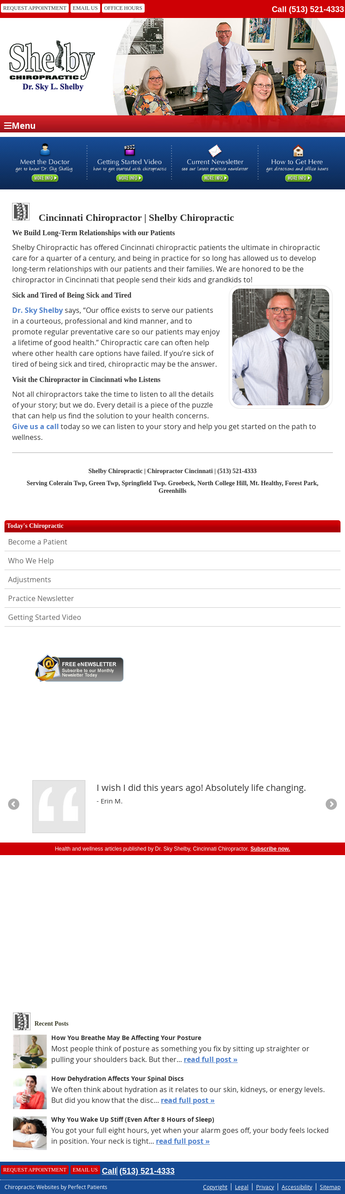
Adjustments (29, 579)
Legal (241, 1186)
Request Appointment (34, 8)
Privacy (265, 1186)
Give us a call (35, 426)
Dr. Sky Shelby (37, 310)
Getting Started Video (44, 617)
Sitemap (330, 1186)
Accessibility (297, 1186)
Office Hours (123, 8)
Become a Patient (37, 542)
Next (330, 805)
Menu (19, 125)
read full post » (211, 1059)
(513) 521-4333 (316, 9)
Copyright (215, 1186)
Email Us (85, 8)
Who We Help (31, 561)
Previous (14, 805)
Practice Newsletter (41, 598)
